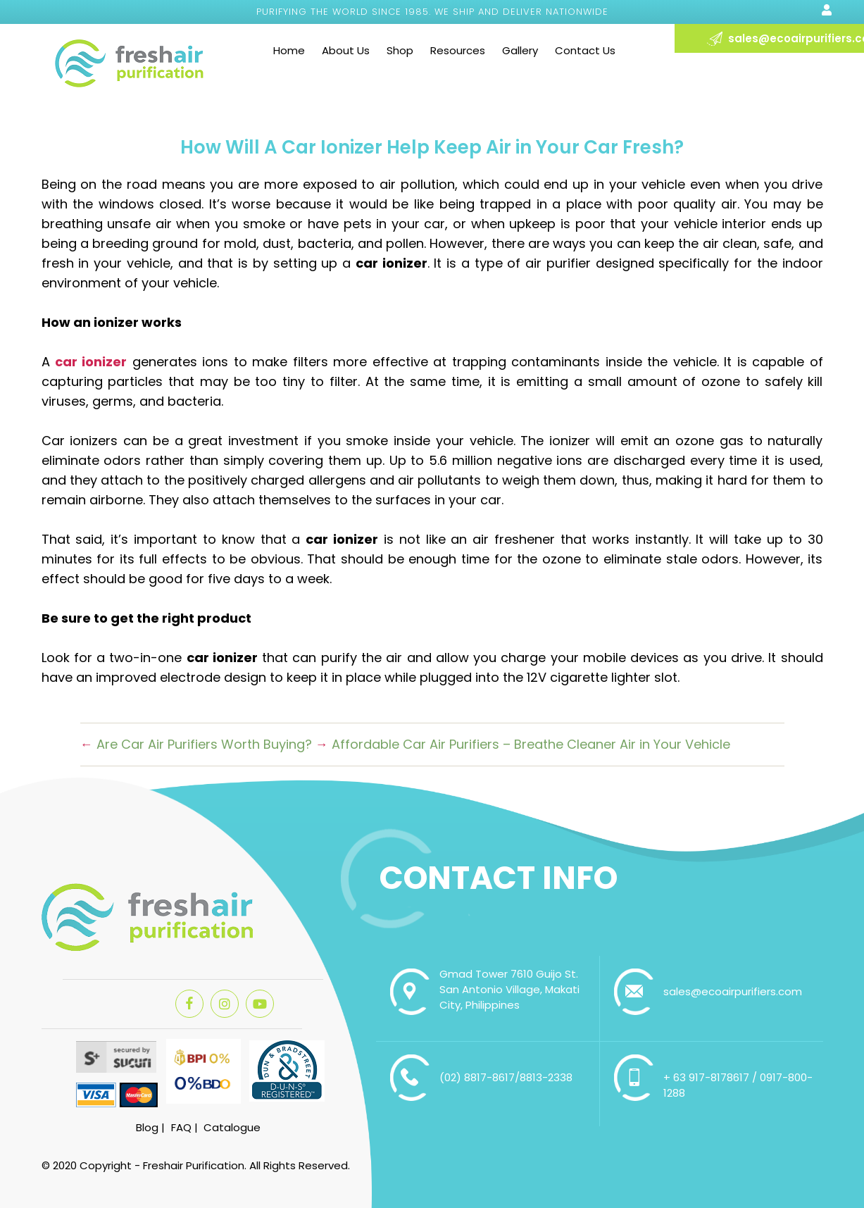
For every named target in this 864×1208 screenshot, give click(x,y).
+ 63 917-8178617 (707, 1077)
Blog (147, 1127)
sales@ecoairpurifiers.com (732, 991)
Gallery (520, 50)
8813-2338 (546, 1077)
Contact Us (585, 50)
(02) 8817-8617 (477, 1077)
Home (289, 50)
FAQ (181, 1127)
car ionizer (91, 362)
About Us (346, 50)
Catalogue (232, 1127)
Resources (457, 50)
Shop (400, 50)
